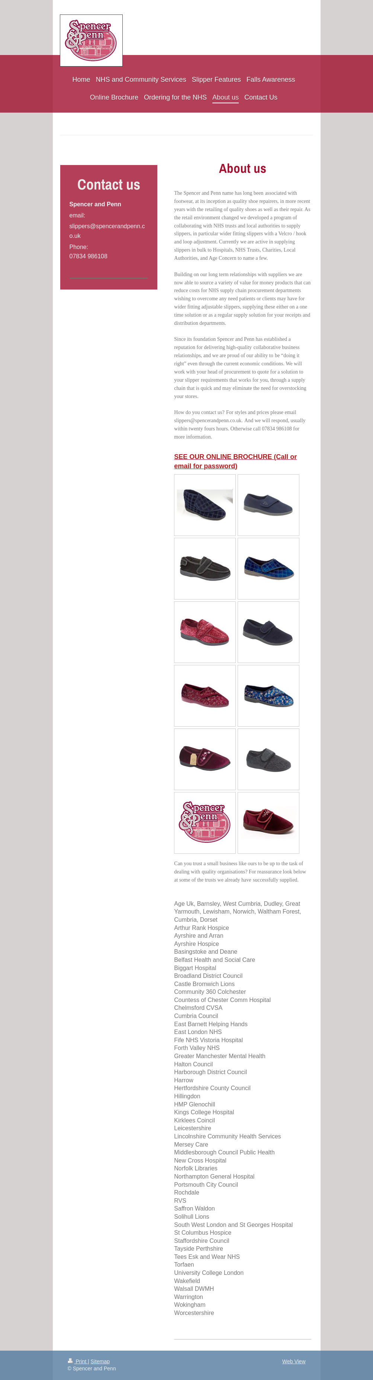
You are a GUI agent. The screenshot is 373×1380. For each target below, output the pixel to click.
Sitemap (100, 1361)
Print (78, 1361)
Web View (294, 1361)
